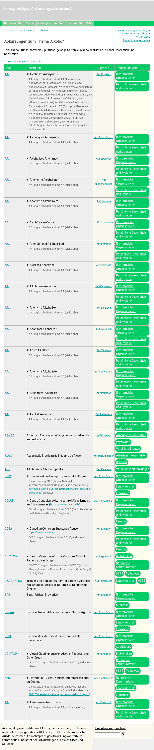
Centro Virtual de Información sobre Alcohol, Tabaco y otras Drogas (56, 558)
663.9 (119, 573)
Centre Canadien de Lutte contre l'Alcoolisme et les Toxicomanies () (58, 502)
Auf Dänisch (104, 201)
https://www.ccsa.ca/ (41, 532)
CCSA (8, 528)
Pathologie (133, 573)
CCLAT (9, 500)
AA (7, 74)
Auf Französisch (103, 137)
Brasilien (121, 462)
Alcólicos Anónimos (42, 265)
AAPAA (9, 435)
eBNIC (8, 677)
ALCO (8, 455)
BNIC (8, 476)
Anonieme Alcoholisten (44, 179)
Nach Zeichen (26, 23)
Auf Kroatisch (104, 329)
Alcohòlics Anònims (42, 222)
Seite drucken (142, 36)
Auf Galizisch (103, 265)
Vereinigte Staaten (128, 448)
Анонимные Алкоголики (46, 702)
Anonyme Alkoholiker (43, 307)
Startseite (9, 23)
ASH (7, 469)
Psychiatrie (123, 442)
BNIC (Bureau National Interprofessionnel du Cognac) (59, 694)
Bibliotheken (124, 556)
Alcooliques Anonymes (44, 137)
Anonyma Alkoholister (44, 371)
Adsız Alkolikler (39, 350)
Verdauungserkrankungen (132, 469)
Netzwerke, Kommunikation (126, 564)
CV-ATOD (11, 556)
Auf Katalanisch (104, 222)
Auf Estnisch (103, 243)
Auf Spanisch (103, 158)
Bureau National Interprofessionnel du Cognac (59, 476)
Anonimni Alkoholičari (43, 329)
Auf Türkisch (103, 350)
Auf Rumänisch (103, 580)
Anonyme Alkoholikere (44, 201)
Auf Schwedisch (103, 371)
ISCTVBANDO (13, 580)
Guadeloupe (123, 646)
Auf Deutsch (103, 307)
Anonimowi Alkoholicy (44, 392)
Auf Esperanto (103, 286)
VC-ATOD (11, 653)
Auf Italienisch (103, 414)
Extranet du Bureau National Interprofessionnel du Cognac (58, 679)
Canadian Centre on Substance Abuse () (52, 530)
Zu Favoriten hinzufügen (136, 33)
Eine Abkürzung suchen (136, 40)
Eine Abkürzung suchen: (110, 728)
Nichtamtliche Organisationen (126, 75)
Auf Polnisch (103, 392)
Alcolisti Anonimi (40, 414)
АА (7, 702)
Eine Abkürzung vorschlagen (133, 30)
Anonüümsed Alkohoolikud (47, 243)
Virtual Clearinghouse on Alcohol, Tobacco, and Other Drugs (58, 655)
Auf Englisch (103, 74)
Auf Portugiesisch (103, 455)
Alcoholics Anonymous (44, 74)
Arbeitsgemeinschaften (131, 435)
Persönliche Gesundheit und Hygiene (131, 86)
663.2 (141, 580)
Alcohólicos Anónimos (44, 158)
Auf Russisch (103, 702)
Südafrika (122, 605)
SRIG (8, 636)
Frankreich (122, 493)
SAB (7, 594)
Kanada (121, 521)
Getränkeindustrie (17, 61)
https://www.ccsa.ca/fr (64, 504)
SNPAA (9, 612)
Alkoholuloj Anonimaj (43, 286)
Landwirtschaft (125, 486)
